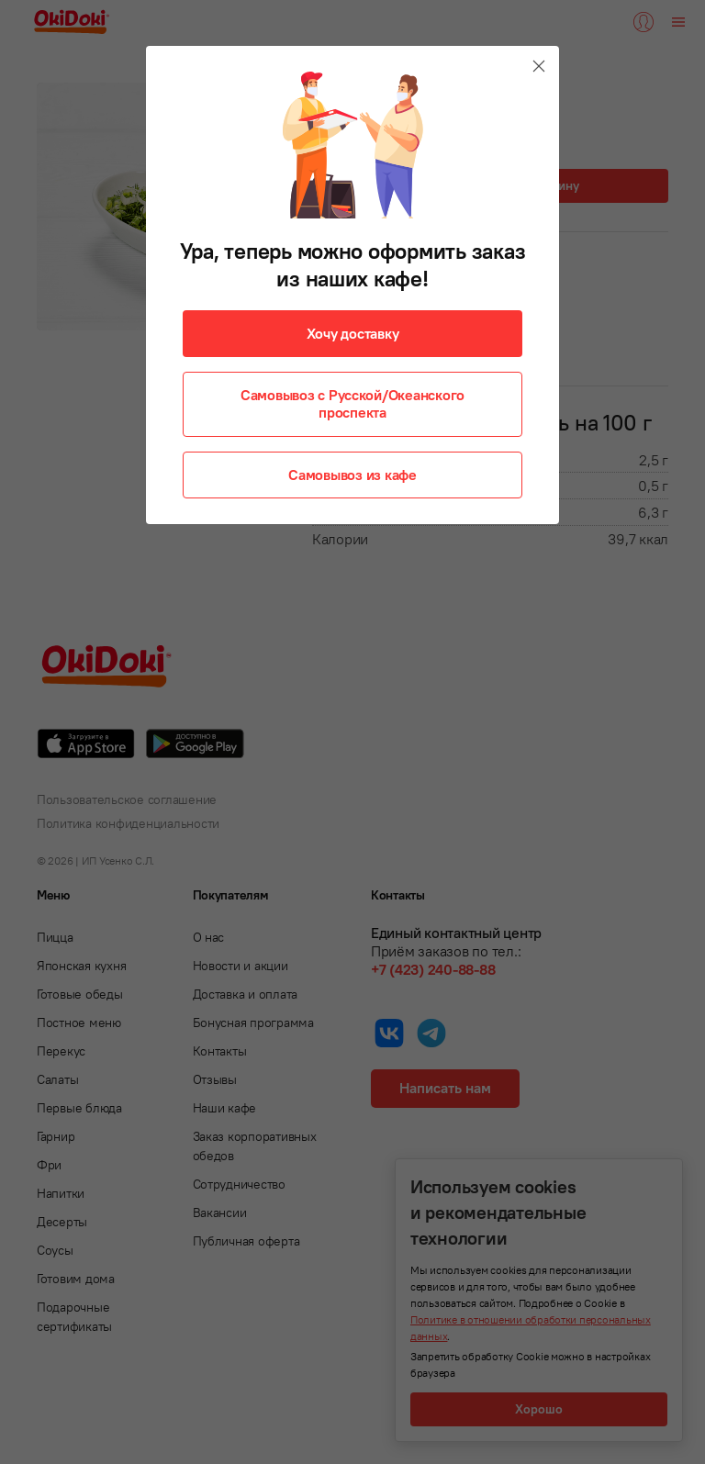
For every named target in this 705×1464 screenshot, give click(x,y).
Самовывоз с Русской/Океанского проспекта (352, 403)
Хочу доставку (353, 333)
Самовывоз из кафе (352, 474)
